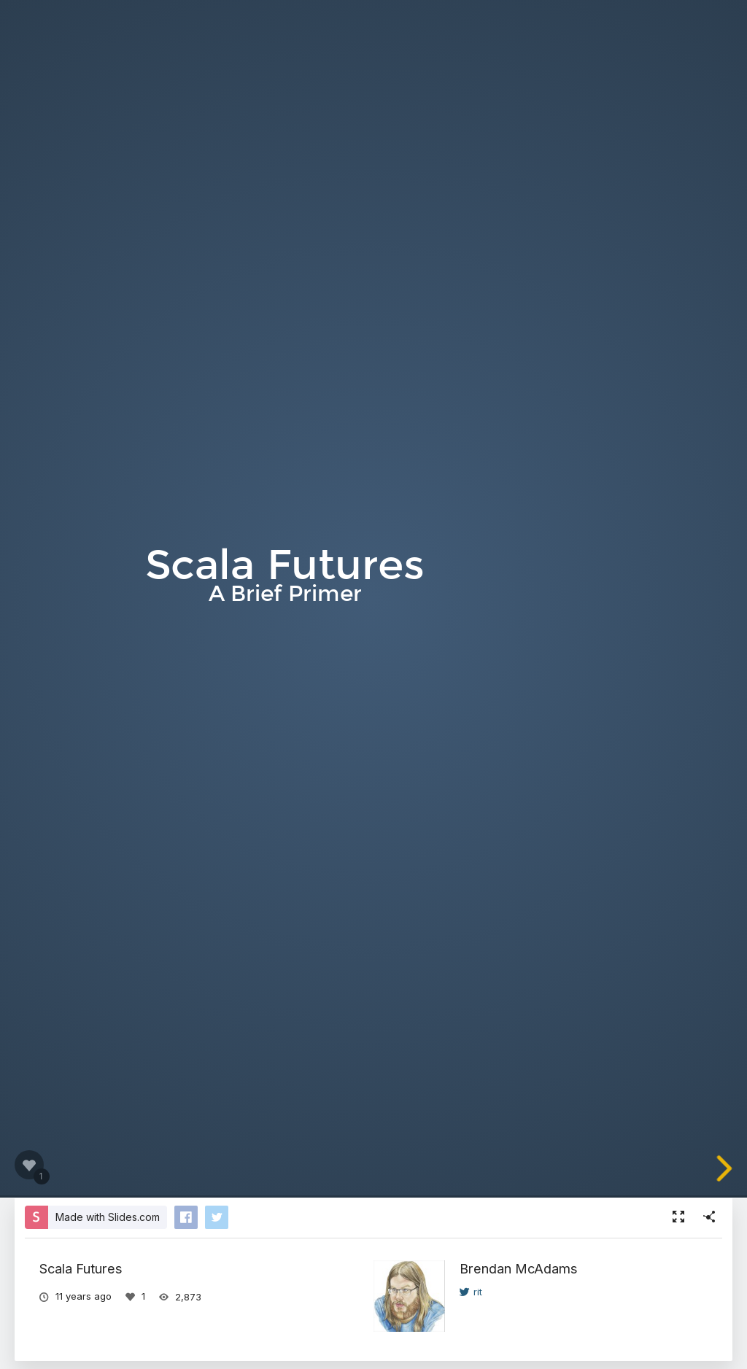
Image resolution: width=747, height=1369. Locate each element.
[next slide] (732, 1168)
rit (471, 1292)
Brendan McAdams (519, 1268)
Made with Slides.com (107, 1217)
